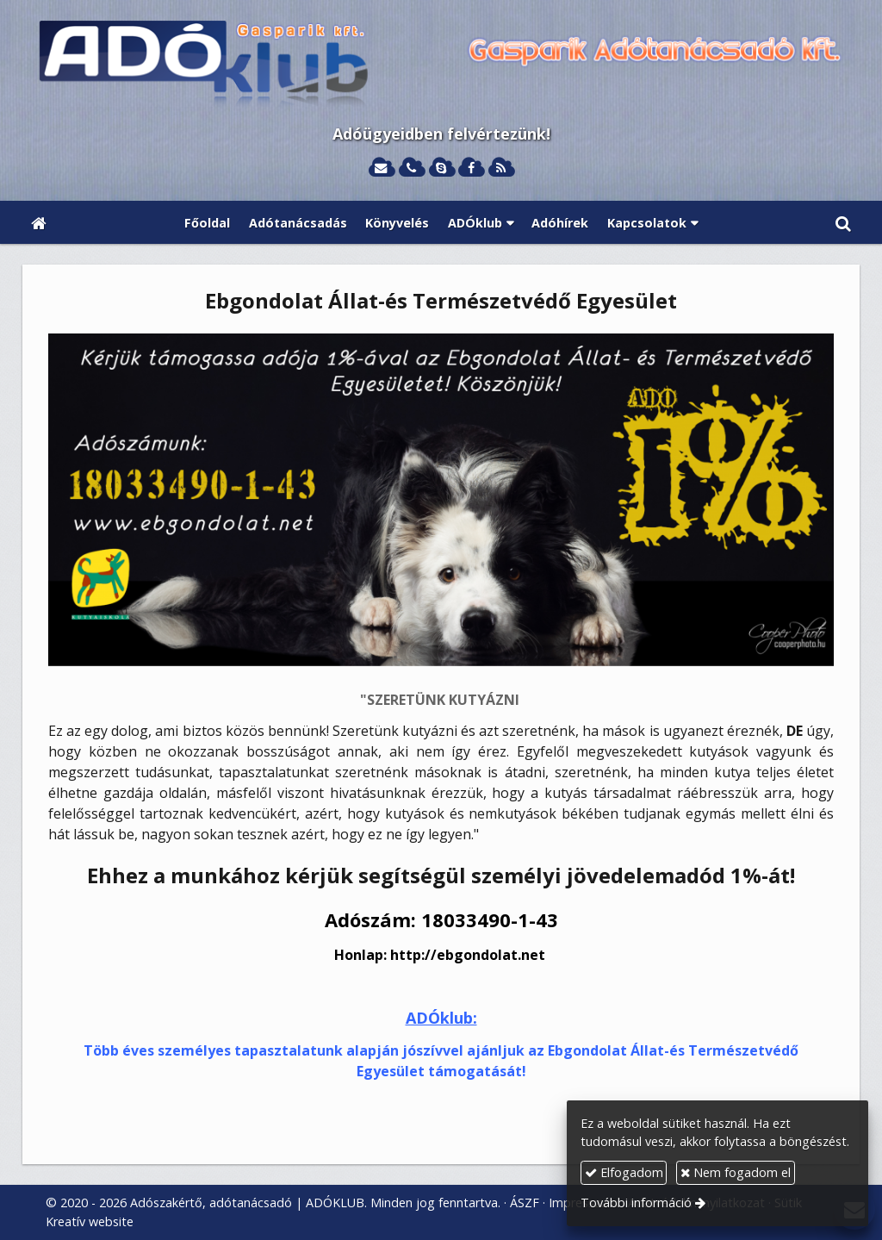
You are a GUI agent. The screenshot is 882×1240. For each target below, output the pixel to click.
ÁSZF (524, 1202)
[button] (843, 222)
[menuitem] (207, 222)
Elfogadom (624, 1172)
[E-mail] (381, 168)
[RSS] (500, 168)
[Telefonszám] (411, 168)
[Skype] (441, 168)
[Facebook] (470, 168)
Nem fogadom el (735, 1172)
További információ (636, 1202)
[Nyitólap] (441, 65)
